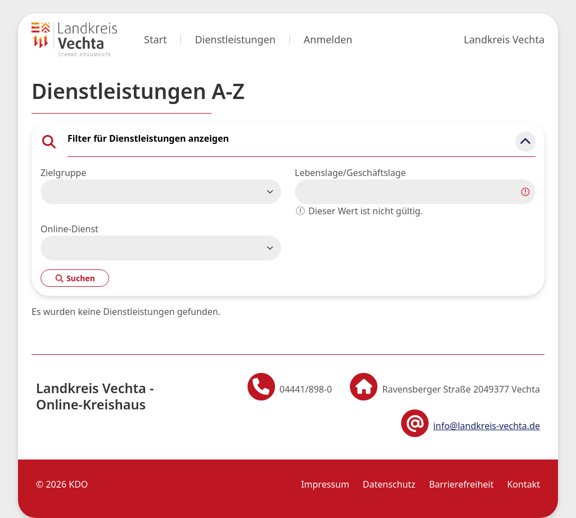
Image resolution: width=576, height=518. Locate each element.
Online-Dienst (69, 229)
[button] (525, 142)
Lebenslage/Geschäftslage (350, 172)
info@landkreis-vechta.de (486, 426)
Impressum (325, 484)
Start (155, 39)
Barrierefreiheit (461, 484)
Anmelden (328, 39)
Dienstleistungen (235, 39)
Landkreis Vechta (504, 39)
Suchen (75, 278)
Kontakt (523, 484)
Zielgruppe (63, 172)
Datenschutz (389, 484)
